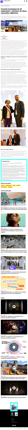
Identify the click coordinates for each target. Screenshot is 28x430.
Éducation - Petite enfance (4, 36)
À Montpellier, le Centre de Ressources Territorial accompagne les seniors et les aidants (12, 231)
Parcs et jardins (3, 249)
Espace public (4, 37)
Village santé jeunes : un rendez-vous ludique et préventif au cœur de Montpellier (13, 292)
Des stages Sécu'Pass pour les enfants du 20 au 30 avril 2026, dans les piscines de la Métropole (14, 208)
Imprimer (7, 14)
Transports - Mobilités (8, 185)
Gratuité (14, 185)
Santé (4, 35)
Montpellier (4, 38)
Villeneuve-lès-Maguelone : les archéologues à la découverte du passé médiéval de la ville (13, 378)
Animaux (7, 249)
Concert (5, 335)
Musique (2, 335)
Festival (2, 396)
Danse (4, 396)
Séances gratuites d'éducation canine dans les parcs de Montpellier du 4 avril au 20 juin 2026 (13, 251)
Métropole (2, 185)
